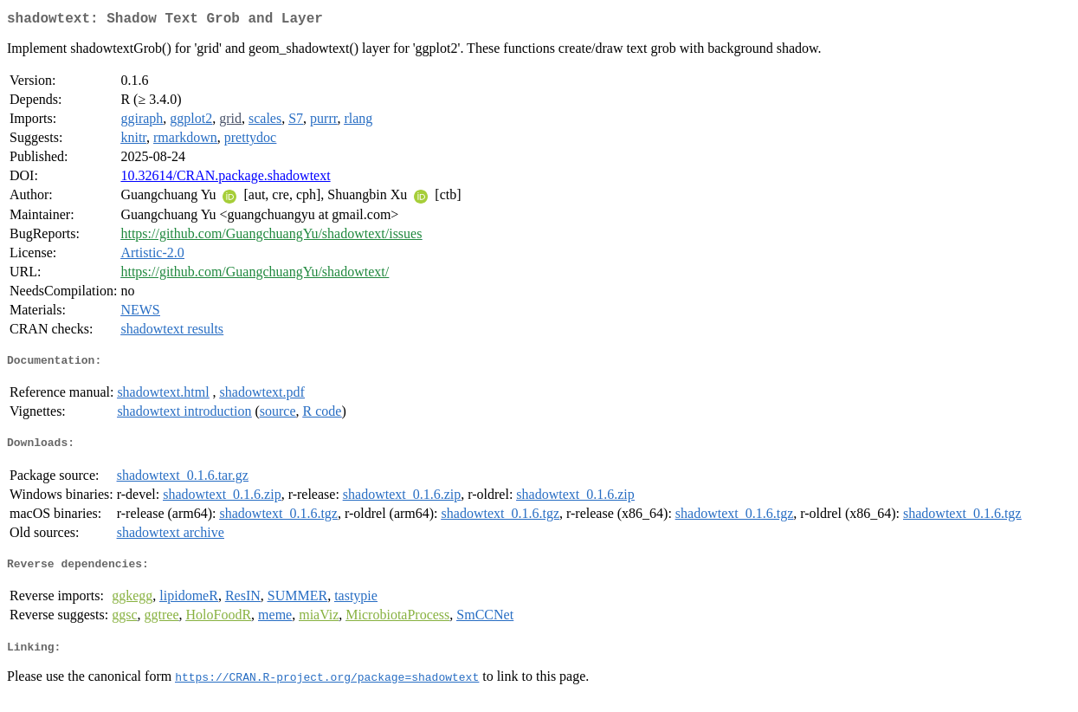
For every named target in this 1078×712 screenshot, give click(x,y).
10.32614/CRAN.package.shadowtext (225, 179)
